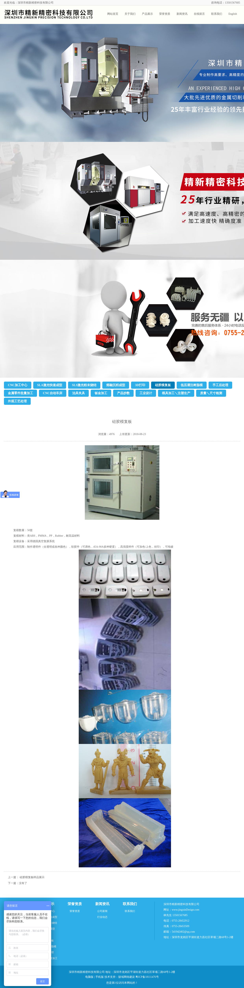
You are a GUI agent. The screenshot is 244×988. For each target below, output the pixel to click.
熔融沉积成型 (115, 385)
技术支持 (110, 976)
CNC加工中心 (17, 385)
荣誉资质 (75, 904)
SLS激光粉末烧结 (84, 385)
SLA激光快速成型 (49, 385)
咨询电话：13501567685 (225, 2)
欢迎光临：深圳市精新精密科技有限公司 (29, 2)
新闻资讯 (102, 904)
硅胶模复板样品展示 (32, 877)
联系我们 (130, 904)
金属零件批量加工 (20, 393)
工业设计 (146, 393)
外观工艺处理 (17, 401)
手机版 (99, 976)
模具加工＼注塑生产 (176, 393)
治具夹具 (78, 393)
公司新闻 (102, 911)
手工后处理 (220, 385)
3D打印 (140, 385)
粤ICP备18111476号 (147, 976)
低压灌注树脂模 (192, 385)
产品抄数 (123, 393)
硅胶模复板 (163, 385)
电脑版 (89, 976)
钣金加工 (101, 393)
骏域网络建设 (126, 976)
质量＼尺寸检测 (211, 393)
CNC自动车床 (52, 393)
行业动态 (102, 916)
